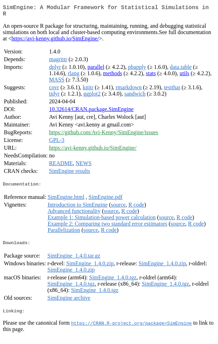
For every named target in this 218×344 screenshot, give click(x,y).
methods (112, 76)
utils (185, 76)
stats (151, 76)
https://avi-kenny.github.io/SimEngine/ (55, 41)
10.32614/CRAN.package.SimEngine (91, 112)
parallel (96, 70)
